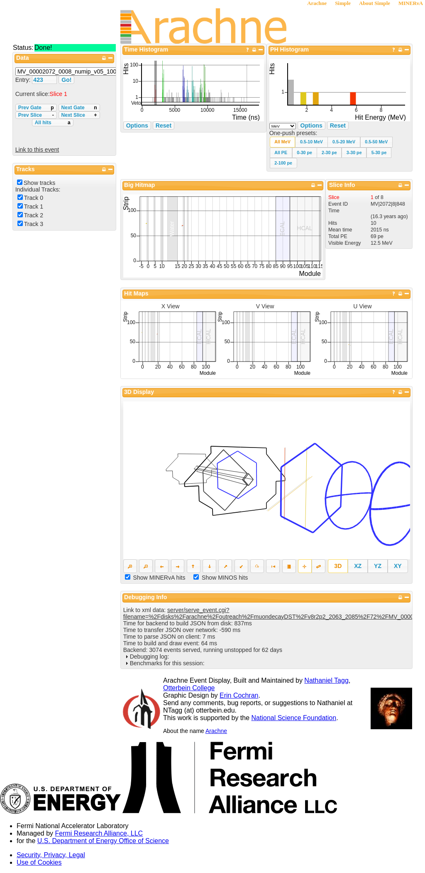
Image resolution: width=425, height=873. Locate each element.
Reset (338, 125)
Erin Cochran (239, 695)
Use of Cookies (39, 862)
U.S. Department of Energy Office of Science (103, 840)
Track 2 (33, 215)
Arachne (317, 3)
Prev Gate (36, 108)
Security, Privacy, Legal (51, 854)
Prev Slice (36, 115)
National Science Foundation (294, 717)
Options (311, 125)
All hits (53, 122)
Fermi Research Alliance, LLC (99, 833)
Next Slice (79, 115)
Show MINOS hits (225, 577)
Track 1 (33, 206)
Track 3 (33, 224)
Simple (343, 3)
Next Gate (79, 108)
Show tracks (40, 183)
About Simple (374, 3)
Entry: (23, 79)
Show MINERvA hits (159, 577)
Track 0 (33, 197)
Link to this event (37, 149)
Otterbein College (189, 687)
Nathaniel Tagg (326, 680)
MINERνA (410, 3)
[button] (283, 142)
